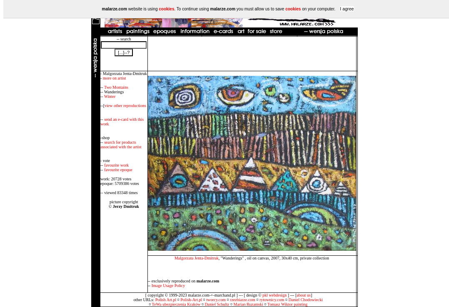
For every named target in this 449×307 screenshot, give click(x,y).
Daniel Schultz (217, 304)
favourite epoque (118, 169)
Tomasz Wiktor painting (287, 304)
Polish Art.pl (166, 299)
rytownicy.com (271, 299)
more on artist (114, 78)
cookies (166, 9)
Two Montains (116, 87)
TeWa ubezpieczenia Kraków (176, 304)
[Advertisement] (252, 53)
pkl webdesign (274, 295)
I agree (347, 8)
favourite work (116, 165)
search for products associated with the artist (121, 144)
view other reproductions (125, 105)
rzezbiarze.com (242, 299)
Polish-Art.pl (191, 299)
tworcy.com (216, 299)
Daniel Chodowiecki (306, 299)
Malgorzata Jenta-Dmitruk (197, 258)
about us (304, 295)
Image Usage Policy (168, 285)
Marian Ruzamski (248, 304)
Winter (109, 96)
